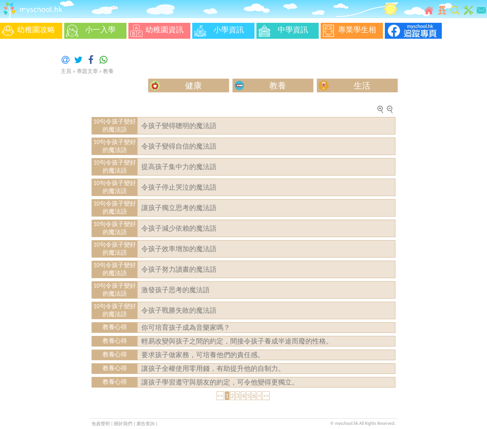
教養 (108, 71)
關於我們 (123, 423)
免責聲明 (101, 423)
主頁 (66, 71)
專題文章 (87, 71)
